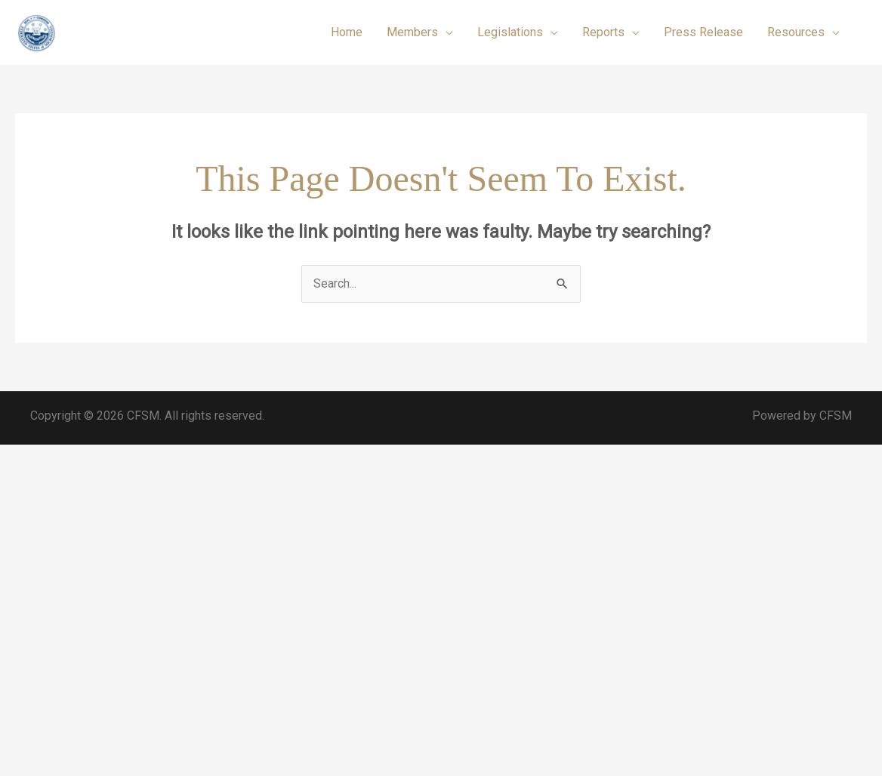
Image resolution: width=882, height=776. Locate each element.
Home (346, 32)
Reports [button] (603, 32)
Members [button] (412, 32)
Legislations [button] (510, 32)
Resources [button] (796, 32)
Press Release (703, 32)
